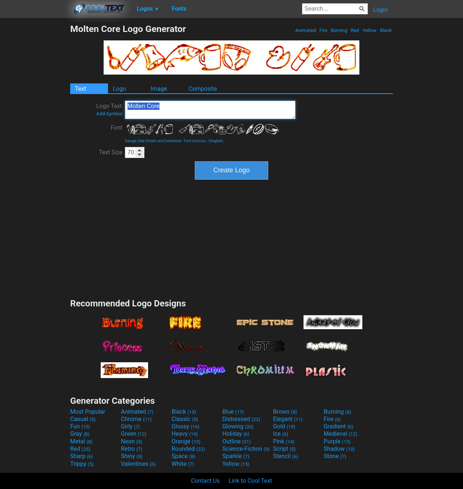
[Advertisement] (35, 134)
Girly (130, 426)
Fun (80, 426)
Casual (83, 419)
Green (134, 433)
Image (159, 88)
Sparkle (235, 456)
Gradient (338, 426)
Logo (119, 88)
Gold (284, 426)
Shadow (339, 448)
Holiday (236, 433)
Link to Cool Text (250, 480)
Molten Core (210, 110)
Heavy (185, 433)
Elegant (288, 419)
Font (116, 127)
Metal (81, 441)
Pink (284, 441)
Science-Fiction (246, 448)
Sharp (81, 456)
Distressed (241, 419)
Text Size (110, 152)
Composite (203, 88)
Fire (323, 30)
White (183, 463)
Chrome (136, 419)
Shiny (132, 456)
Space (183, 456)
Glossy (186, 426)
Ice (280, 433)
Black (386, 30)
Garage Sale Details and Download (153, 141)
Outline (236, 441)
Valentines (138, 463)
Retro (131, 448)
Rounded (188, 448)
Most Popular (87, 411)
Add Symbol (109, 113)
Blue (233, 411)
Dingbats (216, 141)
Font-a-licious (195, 141)
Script (284, 448)
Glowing (238, 426)
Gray (79, 433)
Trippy (82, 463)
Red (354, 30)
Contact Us (205, 480)
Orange (186, 441)
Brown (285, 411)
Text (80, 88)
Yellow (369, 30)
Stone (335, 456)
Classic (185, 419)
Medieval (341, 433)
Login (380, 9)
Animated (305, 30)
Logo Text (109, 109)
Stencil (285, 456)
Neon (131, 441)
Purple (337, 441)
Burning (339, 30)
